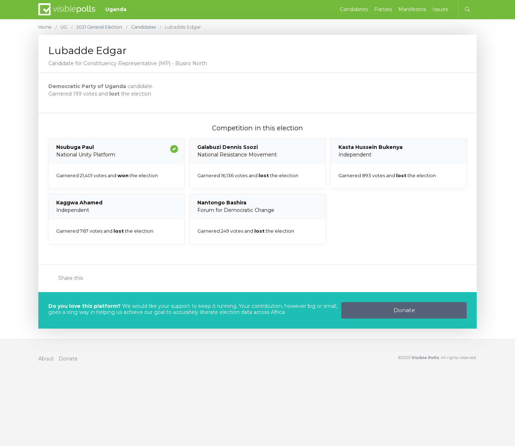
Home (45, 27)
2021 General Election (102, 27)
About (46, 358)
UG (65, 27)
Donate (404, 310)
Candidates (149, 27)
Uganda (115, 9)
